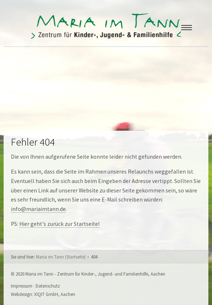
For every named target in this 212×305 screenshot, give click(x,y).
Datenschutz (48, 286)
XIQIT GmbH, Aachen (54, 294)
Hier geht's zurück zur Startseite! (59, 223)
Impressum (21, 286)
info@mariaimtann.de (38, 209)
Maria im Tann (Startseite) (61, 257)
